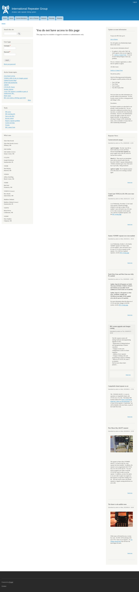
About (11, 18)
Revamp (51, 18)
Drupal (11, 582)
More (29, 100)
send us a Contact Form (120, 55)
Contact (4, 586)
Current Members (21, 18)
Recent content (9, 118)
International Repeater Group (30, 8)
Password (6, 52)
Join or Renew (34, 18)
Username (6, 46)
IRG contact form (10, 127)
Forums (7, 125)
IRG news (8, 112)
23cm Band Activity (9, 76)
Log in (135, 2)
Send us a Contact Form (116, 70)
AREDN (6, 85)
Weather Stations (8, 89)
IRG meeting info (10, 114)
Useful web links (10, 123)
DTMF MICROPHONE (10, 82)
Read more (129, 182)
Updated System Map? (10, 80)
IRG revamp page (116, 214)
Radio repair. (7, 95)
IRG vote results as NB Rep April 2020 (15, 98)
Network (43, 18)
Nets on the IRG (9, 116)
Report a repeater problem (12, 120)
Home (5, 18)
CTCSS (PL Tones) (9, 87)
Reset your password (10, 64)
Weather (59, 18)
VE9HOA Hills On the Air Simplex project (16, 78)
